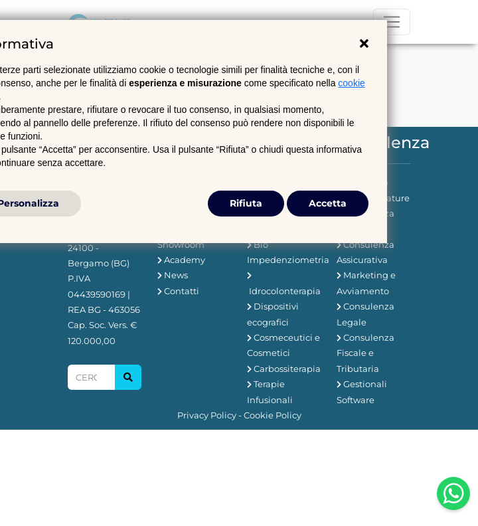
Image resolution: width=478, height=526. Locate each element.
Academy (184, 259)
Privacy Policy (206, 415)
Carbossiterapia (287, 368)
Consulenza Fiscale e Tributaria (365, 353)
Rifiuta (246, 203)
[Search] (91, 377)
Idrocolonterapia (285, 291)
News (176, 275)
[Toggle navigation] (391, 22)
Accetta (328, 203)
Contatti (181, 291)
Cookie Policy (272, 415)
